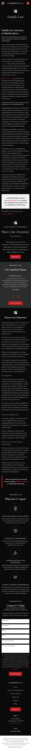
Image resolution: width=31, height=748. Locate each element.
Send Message (15, 674)
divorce (4, 63)
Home (15, 687)
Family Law (15, 697)
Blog (15, 704)
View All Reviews (15, 303)
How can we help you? (8, 646)
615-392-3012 (15, 731)
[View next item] (18, 297)
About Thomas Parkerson (15, 690)
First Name (5, 620)
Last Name (5, 625)
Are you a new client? (8, 640)
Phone (4, 630)
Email (3, 635)
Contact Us (15, 709)
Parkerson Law (8, 78)
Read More (15, 257)
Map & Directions (15, 723)
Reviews (15, 700)
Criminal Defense (15, 694)
